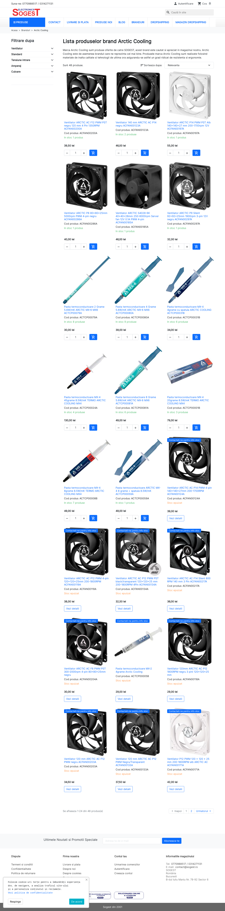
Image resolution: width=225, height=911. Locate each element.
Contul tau (120, 856)
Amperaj (16, 65)
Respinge (15, 901)
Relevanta (189, 65)
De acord (76, 901)
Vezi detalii (175, 518)
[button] (183, 3)
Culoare (15, 71)
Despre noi (69, 868)
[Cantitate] (75, 153)
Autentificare (122, 868)
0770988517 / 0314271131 (186, 863)
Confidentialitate (21, 868)
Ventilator (17, 48)
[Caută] (189, 12)
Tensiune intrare (20, 60)
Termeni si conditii (22, 864)
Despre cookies (72, 873)
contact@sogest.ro (186, 867)
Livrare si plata (71, 864)
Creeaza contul (123, 873)
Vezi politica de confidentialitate (30, 893)
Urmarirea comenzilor (127, 864)
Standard (16, 54)
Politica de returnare (23, 873)
